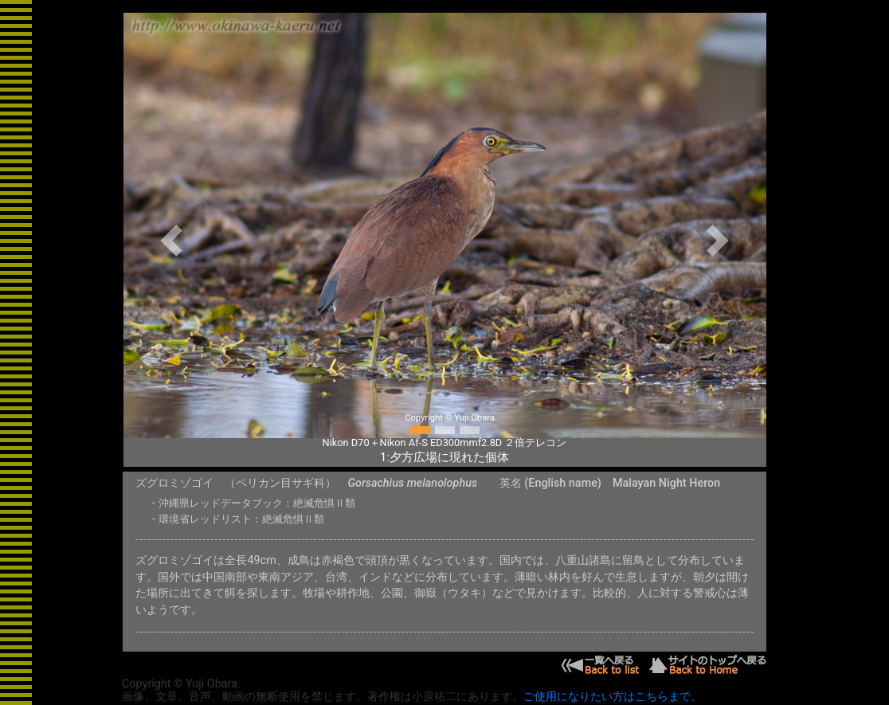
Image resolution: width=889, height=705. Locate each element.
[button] (171, 240)
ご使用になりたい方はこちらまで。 (612, 696)
